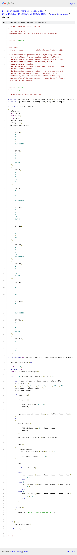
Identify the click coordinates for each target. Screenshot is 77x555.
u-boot (41, 10)
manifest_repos (28, 10)
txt (67, 551)
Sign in (72, 3)
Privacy (19, 551)
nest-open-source (10, 10)
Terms (25, 551)
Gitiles (13, 551)
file (47, 22)
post (52, 14)
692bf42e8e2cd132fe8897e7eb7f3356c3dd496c (24, 14)
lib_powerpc (62, 14)
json (73, 551)
